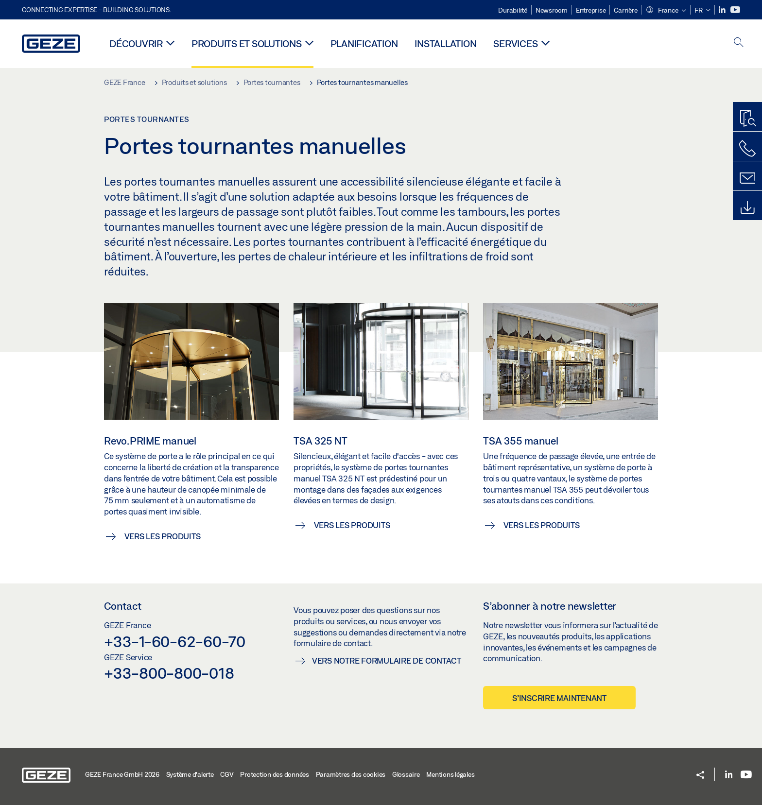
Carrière (625, 10)
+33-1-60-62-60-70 (174, 641)
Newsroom (552, 10)
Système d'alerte (190, 774)
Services (515, 43)
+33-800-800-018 (169, 673)
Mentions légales (450, 774)
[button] (665, 11)
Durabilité (512, 10)
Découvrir (136, 43)
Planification (364, 43)
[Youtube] (735, 10)
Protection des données (274, 774)
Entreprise (591, 10)
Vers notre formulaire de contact (386, 660)
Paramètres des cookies (351, 774)
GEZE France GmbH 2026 (122, 774)
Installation (445, 43)
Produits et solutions (246, 43)
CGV (226, 774)
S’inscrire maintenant (559, 697)
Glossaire (406, 774)
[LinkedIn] (723, 10)
